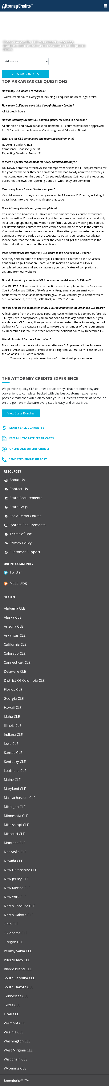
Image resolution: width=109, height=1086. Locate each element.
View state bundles (21, 413)
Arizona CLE (13, 626)
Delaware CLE (15, 671)
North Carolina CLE (19, 906)
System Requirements (25, 524)
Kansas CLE (13, 752)
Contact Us (16, 488)
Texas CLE (12, 1005)
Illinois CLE (12, 725)
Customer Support (22, 552)
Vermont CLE (14, 1023)
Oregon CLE (13, 942)
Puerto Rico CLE (17, 960)
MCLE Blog (15, 583)
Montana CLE (14, 842)
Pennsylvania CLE (18, 951)
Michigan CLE (15, 806)
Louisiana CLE (15, 770)
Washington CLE (17, 1041)
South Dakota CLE (18, 987)
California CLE (15, 644)
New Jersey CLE (16, 878)
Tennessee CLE (16, 996)
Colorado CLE (15, 653)
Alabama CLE (14, 608)
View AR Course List (25, 86)
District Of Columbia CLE (24, 680)
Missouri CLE (14, 833)
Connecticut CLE (17, 662)
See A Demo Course (22, 515)
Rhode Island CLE (18, 969)
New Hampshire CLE (20, 869)
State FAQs (16, 506)
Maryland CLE (15, 788)
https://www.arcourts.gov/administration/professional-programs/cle (47, 358)
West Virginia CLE (18, 1050)
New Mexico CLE (17, 887)
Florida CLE (13, 689)
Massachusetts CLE (19, 797)
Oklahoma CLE (15, 933)
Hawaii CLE (13, 707)
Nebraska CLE (15, 851)
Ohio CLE (11, 924)
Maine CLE (12, 779)
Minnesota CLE (16, 815)
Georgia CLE (14, 698)
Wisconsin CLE (15, 1059)
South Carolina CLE (19, 978)
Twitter (13, 572)
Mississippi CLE (16, 824)
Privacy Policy (18, 543)
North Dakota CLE (18, 915)
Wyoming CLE (15, 1068)
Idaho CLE (12, 716)
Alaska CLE (12, 617)
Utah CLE (11, 1014)
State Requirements (23, 497)
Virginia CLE (13, 1032)
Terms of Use (18, 533)
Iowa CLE (11, 743)
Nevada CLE (13, 860)
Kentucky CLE (15, 761)
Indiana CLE (13, 734)
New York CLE (15, 897)
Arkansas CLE (15, 635)
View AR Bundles (25, 74)
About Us (14, 479)
